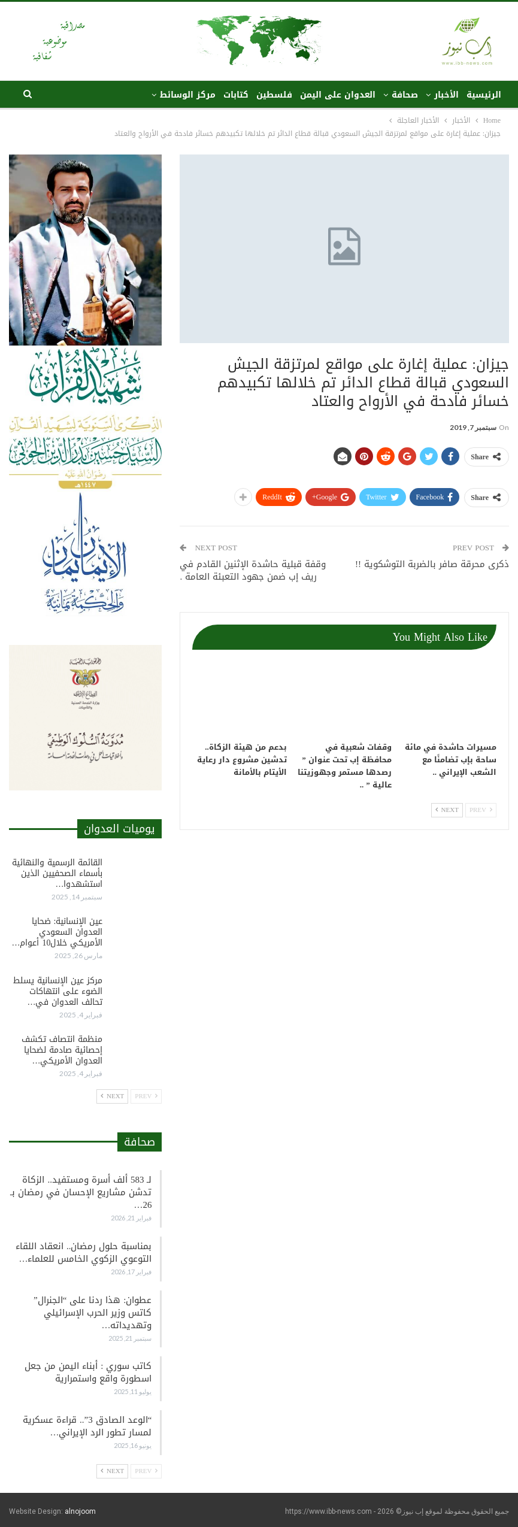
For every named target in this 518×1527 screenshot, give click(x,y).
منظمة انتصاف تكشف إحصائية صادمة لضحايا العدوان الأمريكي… (62, 1050)
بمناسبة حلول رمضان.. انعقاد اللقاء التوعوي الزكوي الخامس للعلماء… (84, 1252)
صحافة (405, 95)
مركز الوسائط (188, 95)
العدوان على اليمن (337, 95)
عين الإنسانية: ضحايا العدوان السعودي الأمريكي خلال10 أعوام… (56, 932)
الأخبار (446, 95)
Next (447, 810)
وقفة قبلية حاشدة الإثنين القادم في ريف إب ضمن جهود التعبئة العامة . (253, 570)
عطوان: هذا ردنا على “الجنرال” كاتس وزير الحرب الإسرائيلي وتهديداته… (93, 1313)
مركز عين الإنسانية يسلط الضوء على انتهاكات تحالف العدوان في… (57, 991)
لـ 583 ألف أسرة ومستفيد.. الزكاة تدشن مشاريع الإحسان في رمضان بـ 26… (81, 1192)
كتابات (236, 95)
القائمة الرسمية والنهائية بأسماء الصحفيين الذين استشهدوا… (57, 873)
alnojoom (80, 1511)
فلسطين (274, 95)
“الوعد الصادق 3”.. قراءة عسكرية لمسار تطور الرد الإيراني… (87, 1426)
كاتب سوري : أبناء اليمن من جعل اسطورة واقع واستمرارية (88, 1372)
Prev (480, 810)
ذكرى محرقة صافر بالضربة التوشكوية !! (432, 564)
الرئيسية (483, 95)
